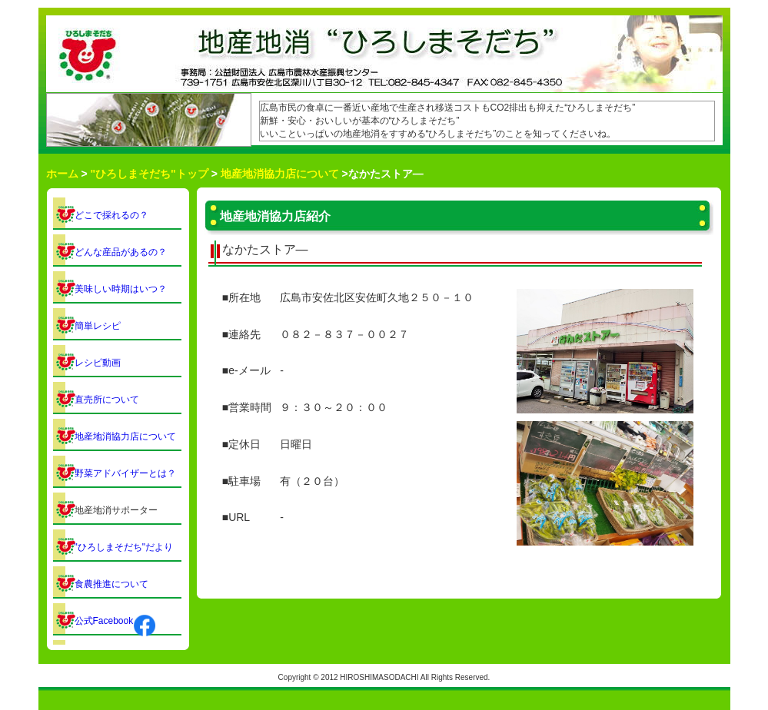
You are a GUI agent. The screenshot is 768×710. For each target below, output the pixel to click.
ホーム (62, 174)
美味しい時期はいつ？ (121, 289)
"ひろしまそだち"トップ (149, 174)
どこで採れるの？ (111, 215)
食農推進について (111, 584)
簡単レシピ (98, 325)
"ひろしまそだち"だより (124, 547)
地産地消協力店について (280, 174)
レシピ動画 (98, 362)
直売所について (107, 399)
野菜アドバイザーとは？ (125, 473)
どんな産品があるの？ (121, 252)
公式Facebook (116, 620)
